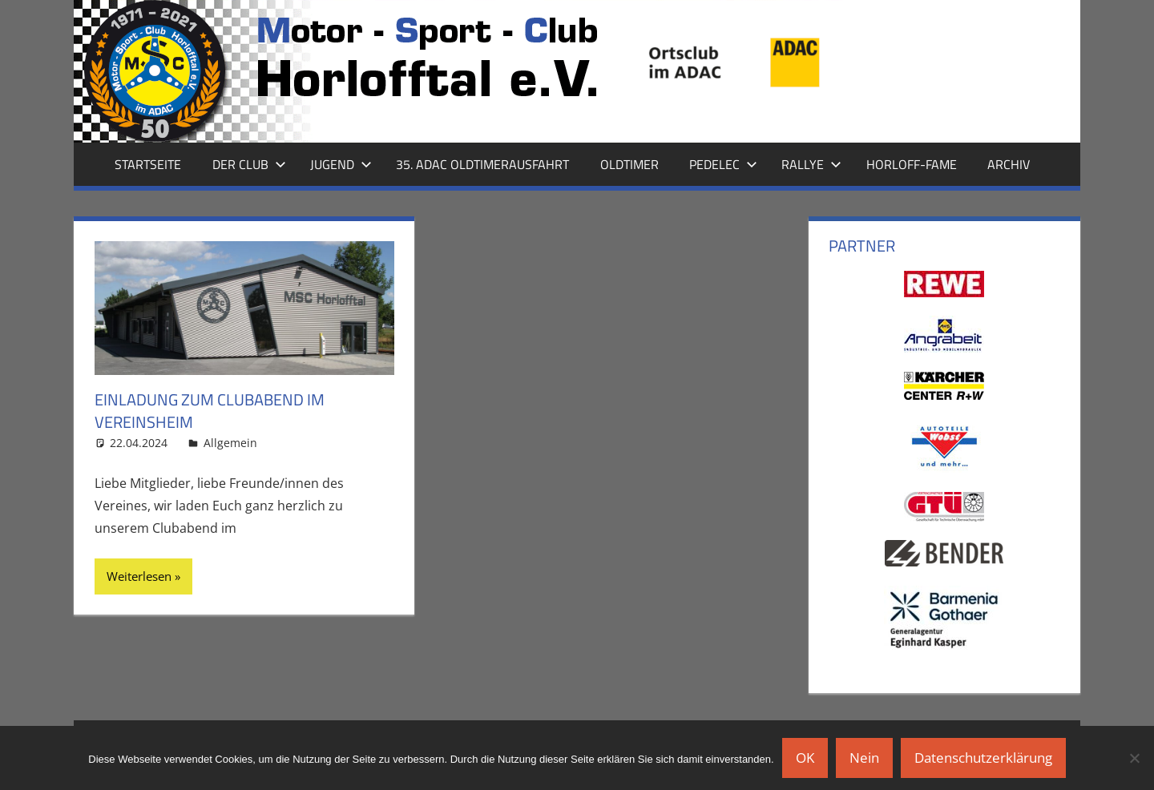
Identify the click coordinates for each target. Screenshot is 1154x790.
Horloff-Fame (911, 164)
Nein (864, 757)
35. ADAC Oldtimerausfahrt (482, 164)
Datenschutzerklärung (983, 757)
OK (805, 757)
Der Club (249, 164)
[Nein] (1134, 758)
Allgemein (230, 442)
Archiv (1008, 164)
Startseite (148, 164)
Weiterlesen (139, 576)
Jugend (341, 164)
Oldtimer (629, 164)
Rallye (811, 164)
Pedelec (723, 164)
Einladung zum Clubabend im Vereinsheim (210, 410)
